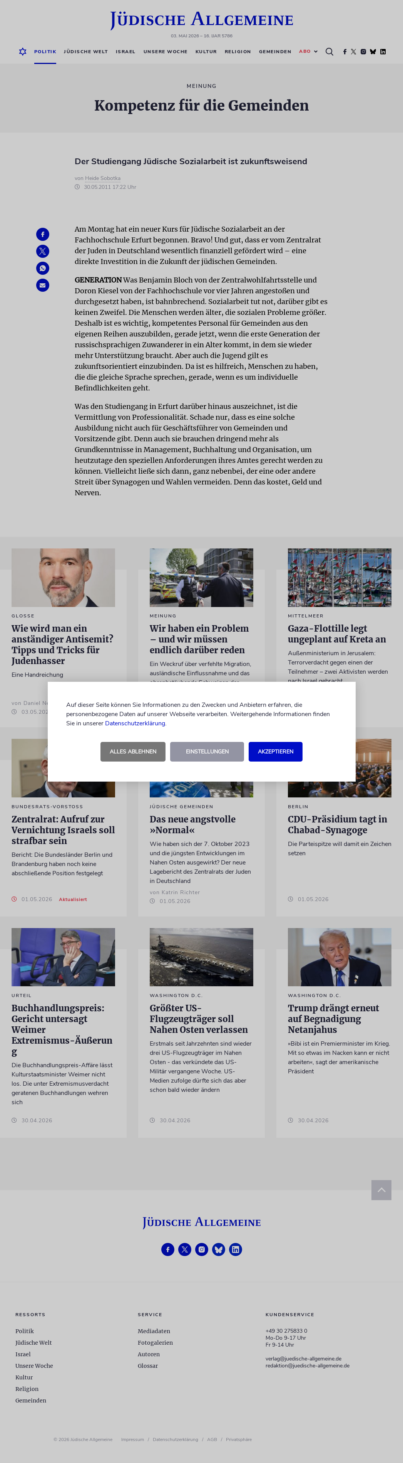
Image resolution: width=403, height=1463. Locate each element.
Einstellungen (207, 751)
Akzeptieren (275, 751)
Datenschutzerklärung (135, 723)
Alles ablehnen (133, 751)
